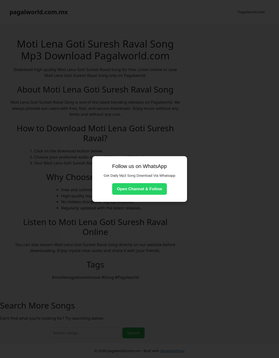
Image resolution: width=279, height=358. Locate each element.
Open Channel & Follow (139, 189)
